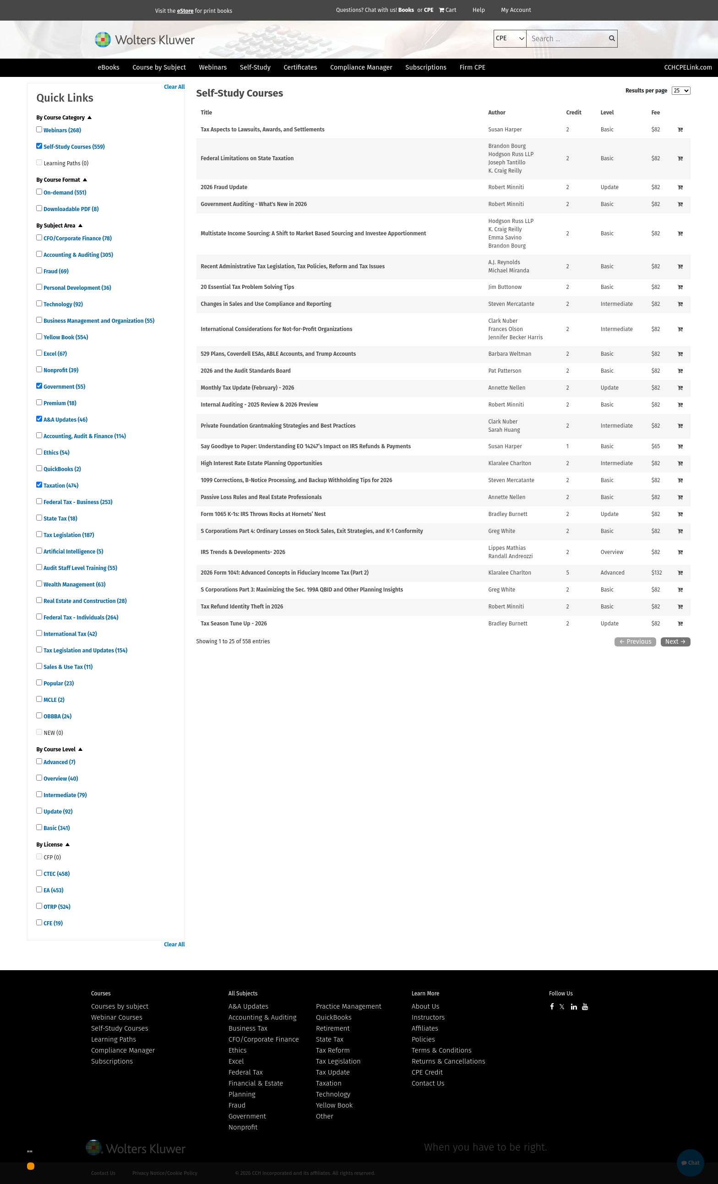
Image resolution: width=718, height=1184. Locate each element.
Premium (59, 403)
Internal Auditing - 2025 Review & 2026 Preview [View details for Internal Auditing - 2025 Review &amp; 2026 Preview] (259, 405)
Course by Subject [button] (159, 67)
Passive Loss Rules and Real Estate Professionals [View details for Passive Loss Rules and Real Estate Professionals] (261, 497)
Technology (62, 304)
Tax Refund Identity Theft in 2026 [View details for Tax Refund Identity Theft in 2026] (242, 606)
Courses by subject (119, 1006)
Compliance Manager (123, 1050)
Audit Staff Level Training (79, 568)
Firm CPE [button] (472, 67)
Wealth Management (73, 584)
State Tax (59, 519)
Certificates (300, 67)
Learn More (426, 993)
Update (57, 812)
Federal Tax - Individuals (80, 617)
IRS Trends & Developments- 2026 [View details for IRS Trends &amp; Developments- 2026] (243, 552)
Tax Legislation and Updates (84, 650)
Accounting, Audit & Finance (84, 436)
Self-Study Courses (73, 147)
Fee (656, 112)
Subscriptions (112, 1061)
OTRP (56, 907)
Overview (60, 779)
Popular (58, 683)
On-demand (64, 193)
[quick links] (39, 129)
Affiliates (425, 1028)
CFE (52, 923)
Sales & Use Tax (67, 667)
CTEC (56, 874)
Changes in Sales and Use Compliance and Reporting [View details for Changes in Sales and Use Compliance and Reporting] (266, 304)
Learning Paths (113, 1039)
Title (206, 112)
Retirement (333, 1028)
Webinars (61, 130)
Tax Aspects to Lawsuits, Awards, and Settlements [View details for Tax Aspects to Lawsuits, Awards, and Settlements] (263, 129)
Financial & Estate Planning (255, 1088)
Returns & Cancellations (448, 1061)
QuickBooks (61, 469)
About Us (425, 1006)
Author (496, 112)
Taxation (60, 486)
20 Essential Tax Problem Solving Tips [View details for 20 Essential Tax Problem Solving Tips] (247, 287)
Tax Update (333, 1072)
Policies (423, 1039)
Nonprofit (60, 370)
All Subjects (242, 993)
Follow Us (561, 993)
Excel (54, 354)
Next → (675, 642)
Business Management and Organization (98, 321)
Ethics (55, 453)
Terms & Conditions (442, 1050)
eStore (185, 11)
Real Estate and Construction (84, 601)
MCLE (53, 700)
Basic (56, 828)
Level (607, 112)
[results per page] (681, 91)
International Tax (69, 634)
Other (324, 1116)
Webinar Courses (116, 1017)
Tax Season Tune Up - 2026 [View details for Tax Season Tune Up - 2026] (234, 623)
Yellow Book (65, 337)
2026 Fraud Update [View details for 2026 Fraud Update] (224, 187)
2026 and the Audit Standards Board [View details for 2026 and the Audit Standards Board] (246, 371)
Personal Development (76, 288)
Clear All (174, 87)
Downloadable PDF (70, 209)
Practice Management (348, 1006)
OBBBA (56, 716)
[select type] (510, 39)
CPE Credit (427, 1072)
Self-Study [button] (255, 67)
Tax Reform (333, 1050)
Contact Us (428, 1083)
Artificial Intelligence (72, 552)
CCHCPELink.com (688, 67)
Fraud (55, 271)
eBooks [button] (108, 67)
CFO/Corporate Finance (77, 238)
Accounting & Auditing (77, 255)
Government (63, 387)
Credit (574, 112)
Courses (101, 993)
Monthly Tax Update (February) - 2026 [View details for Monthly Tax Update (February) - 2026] (247, 388)
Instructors (428, 1017)
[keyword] (572, 39)
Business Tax (247, 1028)
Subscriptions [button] (426, 67)
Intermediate (64, 795)
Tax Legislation (68, 535)
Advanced (58, 762)
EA (52, 890)
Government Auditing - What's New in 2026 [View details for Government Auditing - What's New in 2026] (254, 204)
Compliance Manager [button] (361, 67)
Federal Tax (245, 1072)
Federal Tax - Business (77, 502)
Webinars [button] (213, 67)
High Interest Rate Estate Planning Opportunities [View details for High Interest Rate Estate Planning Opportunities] (261, 463)
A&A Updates (64, 420)
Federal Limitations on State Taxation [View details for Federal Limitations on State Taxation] (247, 158)
